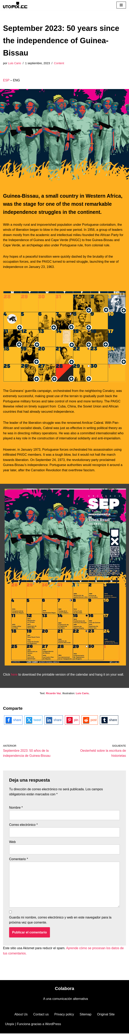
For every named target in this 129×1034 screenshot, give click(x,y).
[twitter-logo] (33, 720)
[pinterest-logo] (72, 720)
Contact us (41, 1015)
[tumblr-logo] (109, 720)
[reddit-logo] (90, 720)
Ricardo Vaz (53, 693)
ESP (6, 80)
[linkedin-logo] (53, 720)
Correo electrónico (23, 825)
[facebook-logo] (13, 720)
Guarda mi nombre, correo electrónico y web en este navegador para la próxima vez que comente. (60, 920)
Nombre (16, 807)
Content (59, 63)
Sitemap (86, 1015)
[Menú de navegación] (121, 5)
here (14, 674)
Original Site (106, 1015)
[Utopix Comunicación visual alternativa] (15, 5)
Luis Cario (14, 63)
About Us (20, 1015)
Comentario (18, 859)
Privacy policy (64, 1015)
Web (12, 842)
